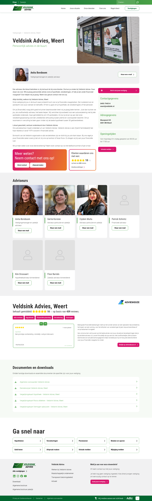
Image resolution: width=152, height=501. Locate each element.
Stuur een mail (23, 231)
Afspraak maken (38, 165)
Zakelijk (23, 2)
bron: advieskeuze (68, 345)
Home (63, 8)
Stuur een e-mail (126, 74)
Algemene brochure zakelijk (23, 489)
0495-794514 (105, 104)
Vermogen (69, 317)
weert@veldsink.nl (107, 106)
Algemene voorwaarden (54, 498)
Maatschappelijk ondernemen (63, 473)
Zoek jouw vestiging (98, 482)
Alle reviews (18, 317)
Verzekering (58, 317)
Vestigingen (17, 33)
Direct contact (22, 165)
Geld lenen (18, 450)
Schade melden (106, 149)
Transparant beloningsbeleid (62, 477)
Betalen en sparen (118, 441)
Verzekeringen (52, 441)
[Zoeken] (137, 2)
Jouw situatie (75, 8)
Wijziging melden (117, 450)
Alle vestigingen (19, 471)
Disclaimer (39, 498)
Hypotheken (19, 441)
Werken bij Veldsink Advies (61, 470)
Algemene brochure (20, 486)
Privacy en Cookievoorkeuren (22, 498)
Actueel (54, 481)
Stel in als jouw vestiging (114, 90)
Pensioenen (83, 441)
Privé (15, 2)
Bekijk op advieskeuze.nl (127, 345)
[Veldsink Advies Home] (23, 8)
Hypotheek (29, 317)
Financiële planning (44, 317)
